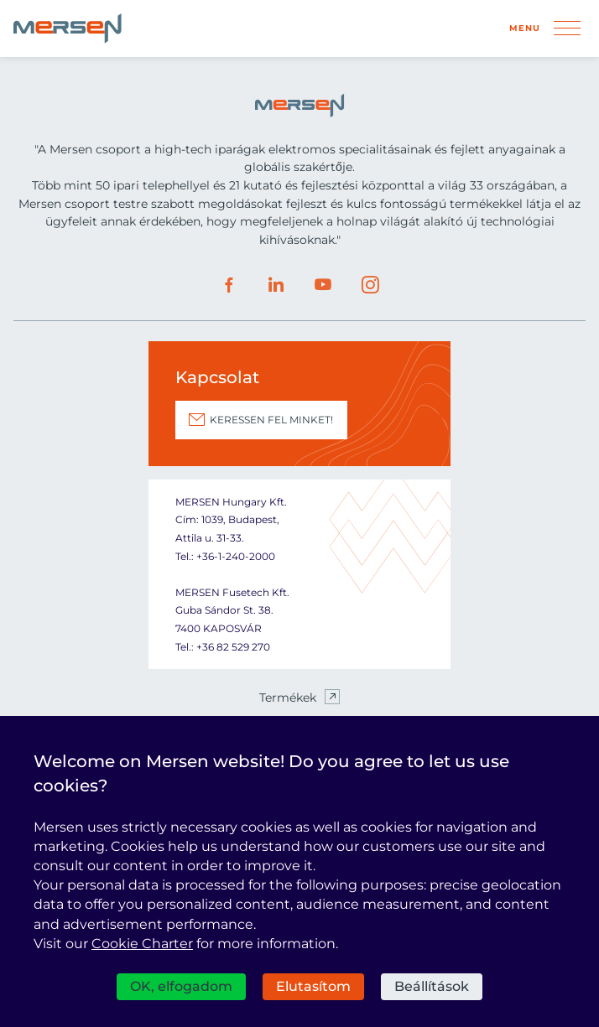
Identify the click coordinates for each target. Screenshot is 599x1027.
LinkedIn (276, 285)
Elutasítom (313, 986)
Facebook (229, 285)
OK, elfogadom (181, 986)
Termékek (287, 697)
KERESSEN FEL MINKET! (271, 419)
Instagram (370, 285)
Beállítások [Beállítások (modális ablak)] (431, 986)
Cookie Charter (142, 944)
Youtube (323, 285)
